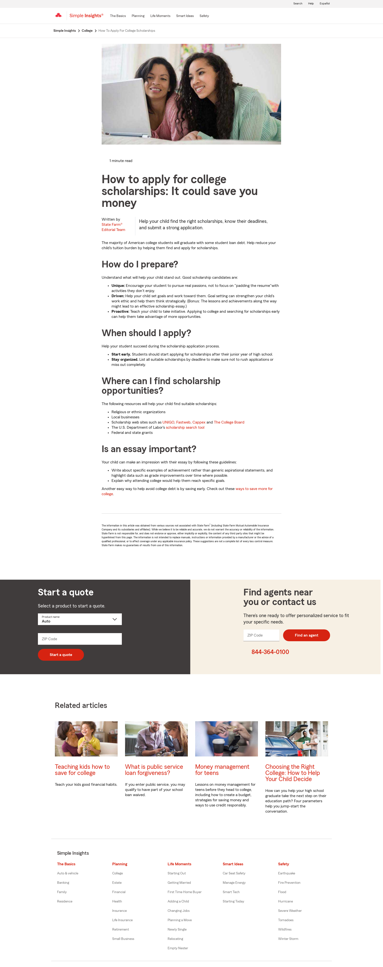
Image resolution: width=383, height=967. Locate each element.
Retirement (120, 929)
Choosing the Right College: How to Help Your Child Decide (292, 773)
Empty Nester (178, 948)
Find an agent (306, 635)
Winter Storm (288, 939)
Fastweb (183, 422)
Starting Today (233, 901)
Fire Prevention (289, 883)
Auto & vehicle (67, 873)
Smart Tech (231, 892)
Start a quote (61, 655)
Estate (117, 883)
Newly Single (177, 929)
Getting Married (179, 883)
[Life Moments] (160, 16)
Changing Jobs (179, 911)
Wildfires (284, 929)
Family (62, 892)
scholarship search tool (185, 427)
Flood (282, 892)
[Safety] (204, 16)
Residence (64, 901)
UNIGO (168, 422)
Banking (63, 883)
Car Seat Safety (234, 873)
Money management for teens (222, 770)
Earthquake (286, 873)
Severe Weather (290, 911)
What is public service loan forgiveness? (154, 770)
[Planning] (138, 16)
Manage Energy (234, 883)
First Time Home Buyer (185, 892)
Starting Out (177, 873)
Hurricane (285, 901)
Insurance (119, 911)
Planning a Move (180, 920)
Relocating (175, 939)
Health (117, 901)
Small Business (123, 939)
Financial (119, 892)
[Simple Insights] (86, 17)
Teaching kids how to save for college (82, 770)
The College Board (229, 422)
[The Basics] (118, 16)
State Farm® (113, 227)
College (117, 873)
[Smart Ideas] (185, 16)
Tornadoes (285, 920)
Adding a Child (178, 901)
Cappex (199, 422)
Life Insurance (122, 920)
